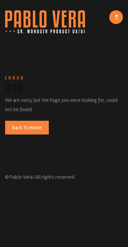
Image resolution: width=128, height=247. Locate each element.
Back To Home (27, 128)
